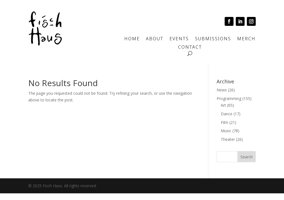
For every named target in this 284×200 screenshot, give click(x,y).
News (222, 89)
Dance (226, 113)
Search (246, 156)
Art (223, 105)
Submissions (213, 39)
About (154, 39)
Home (132, 39)
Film (224, 122)
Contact (190, 47)
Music (226, 130)
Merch (246, 39)
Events (179, 39)
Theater (228, 139)
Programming (229, 98)
